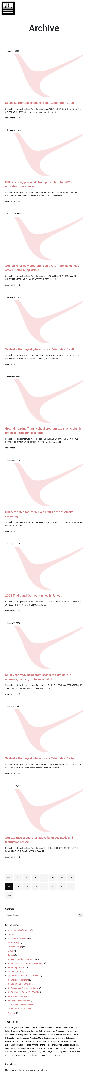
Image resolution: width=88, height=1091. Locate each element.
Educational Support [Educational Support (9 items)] (29, 1031)
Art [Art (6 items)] (31, 1035)
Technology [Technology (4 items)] (47, 1041)
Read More (12, 117)
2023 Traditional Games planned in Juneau (35, 595)
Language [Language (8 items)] (50, 1031)
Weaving (11, 1013)
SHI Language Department (19, 1000)
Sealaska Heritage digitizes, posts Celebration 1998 (41, 349)
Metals (11, 951)
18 (27, 886)
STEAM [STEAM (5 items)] (8, 1038)
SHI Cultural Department (18, 980)
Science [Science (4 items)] (27, 1045)
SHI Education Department (19, 984)
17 (18, 886)
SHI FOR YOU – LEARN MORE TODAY (23, 992)
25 (71, 886)
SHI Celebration (14, 972)
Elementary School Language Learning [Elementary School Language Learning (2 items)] (57, 1052)
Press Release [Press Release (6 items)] (56, 1035)
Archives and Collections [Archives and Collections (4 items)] (64, 1038)
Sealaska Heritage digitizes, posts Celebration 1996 (41, 758)
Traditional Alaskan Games (19, 1009)
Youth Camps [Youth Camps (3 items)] (22, 1052)
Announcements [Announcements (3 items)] (39, 1045)
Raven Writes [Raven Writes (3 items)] (34, 1052)
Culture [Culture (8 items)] (42, 1031)
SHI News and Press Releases (20, 1005)
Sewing (11, 955)
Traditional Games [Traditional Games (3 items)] (54, 1045)
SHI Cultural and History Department (23, 976)
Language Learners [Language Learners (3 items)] (29, 1048)
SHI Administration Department (21, 959)
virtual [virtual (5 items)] (66, 1035)
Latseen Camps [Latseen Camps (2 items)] (21, 1055)
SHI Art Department (16, 967)
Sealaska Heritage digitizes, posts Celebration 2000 (41, 103)
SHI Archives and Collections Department (25, 963)
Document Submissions (18, 939)
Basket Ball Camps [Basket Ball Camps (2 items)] (37, 1055)
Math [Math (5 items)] (40, 1038)
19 (36, 886)
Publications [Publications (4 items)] (22, 1041)
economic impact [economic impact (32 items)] (27, 1028)
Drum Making (13, 943)
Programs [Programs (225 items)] (15, 1028)
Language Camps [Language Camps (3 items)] (12, 1048)
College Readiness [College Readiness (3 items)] (70, 1045)
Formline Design (15, 947)
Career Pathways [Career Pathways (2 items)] (53, 1055)
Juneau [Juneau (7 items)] (65, 1031)
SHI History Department (18, 996)
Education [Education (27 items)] (40, 1028)
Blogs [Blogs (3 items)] (41, 1048)
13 (53, 878)
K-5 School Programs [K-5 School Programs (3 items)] (53, 1048)
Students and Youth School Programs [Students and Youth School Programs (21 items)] (61, 1028)
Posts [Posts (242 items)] (7, 1028)
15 (71, 878)
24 (62, 886)
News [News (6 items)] (26, 1035)
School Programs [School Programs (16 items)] (12, 1031)
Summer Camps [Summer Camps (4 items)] (35, 1041)
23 (53, 886)
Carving (11, 934)
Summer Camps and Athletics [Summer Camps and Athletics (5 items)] (24, 1038)
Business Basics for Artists (19, 930)
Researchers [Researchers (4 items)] (10, 1041)
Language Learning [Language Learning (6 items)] (41, 1035)
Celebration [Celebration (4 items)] (48, 1038)
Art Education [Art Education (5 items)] (75, 1035)
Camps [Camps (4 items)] (56, 1041)
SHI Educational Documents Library (23, 988)
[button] (7, 8)
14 (62, 878)
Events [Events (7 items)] (58, 1031)
